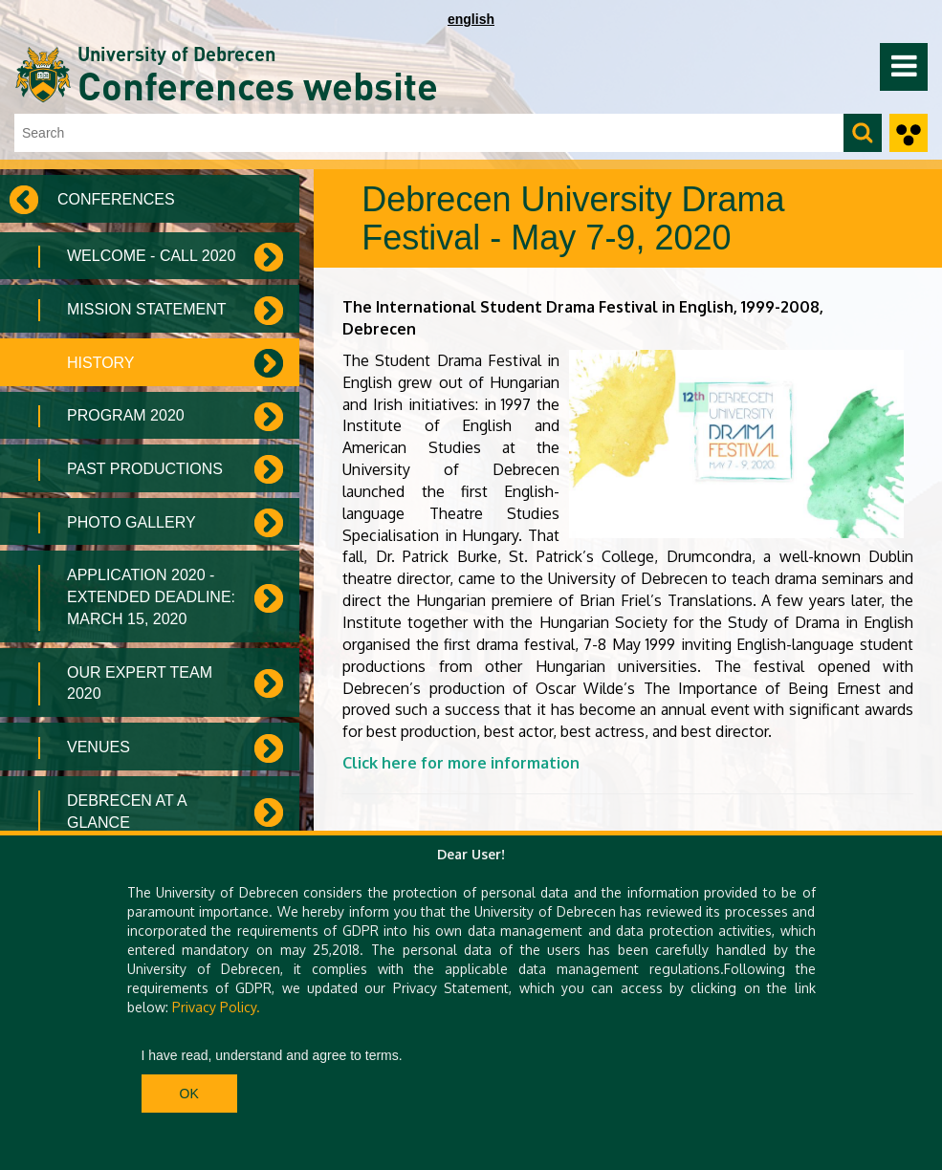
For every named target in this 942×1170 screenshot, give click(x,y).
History (101, 363)
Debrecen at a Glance (126, 811)
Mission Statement (147, 309)
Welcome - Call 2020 (151, 256)
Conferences (116, 199)
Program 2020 (126, 415)
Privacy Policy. (216, 1007)
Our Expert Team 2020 (139, 683)
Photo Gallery (131, 522)
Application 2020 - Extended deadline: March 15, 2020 (151, 597)
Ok (189, 1093)
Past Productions (145, 469)
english (471, 19)
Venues (98, 747)
